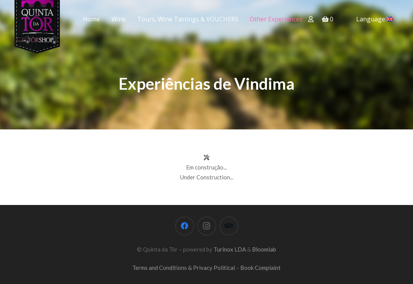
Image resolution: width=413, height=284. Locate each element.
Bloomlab (264, 249)
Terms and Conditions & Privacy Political (183, 267)
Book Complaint (260, 267)
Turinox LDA (230, 249)
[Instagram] (206, 226)
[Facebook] (184, 226)
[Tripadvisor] (228, 226)
